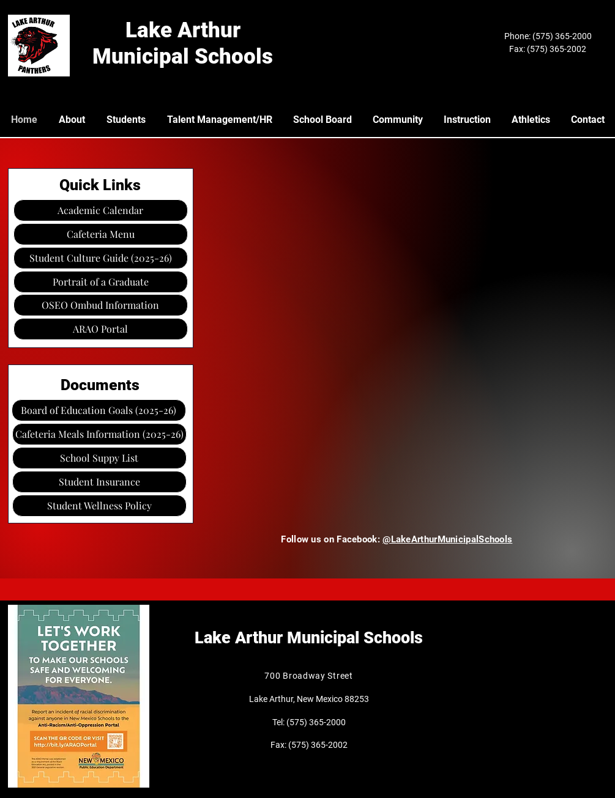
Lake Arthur (182, 30)
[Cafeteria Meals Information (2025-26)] (99, 434)
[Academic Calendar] (100, 210)
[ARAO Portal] (100, 329)
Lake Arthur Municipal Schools (309, 638)
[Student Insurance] (99, 482)
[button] (99, 458)
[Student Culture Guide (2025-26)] (100, 258)
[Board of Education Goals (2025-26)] (99, 410)
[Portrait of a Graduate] (100, 282)
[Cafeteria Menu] (100, 234)
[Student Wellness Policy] (99, 506)
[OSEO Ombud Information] (100, 305)
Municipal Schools (182, 56)
